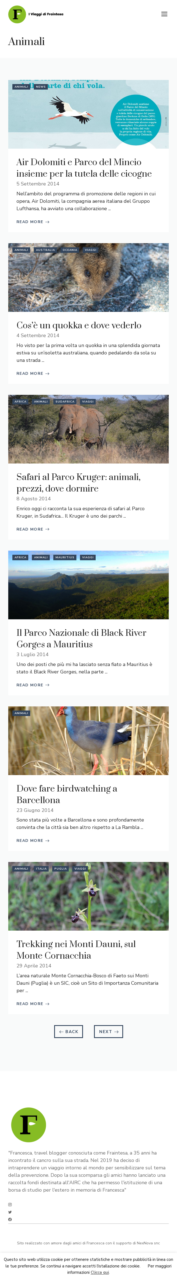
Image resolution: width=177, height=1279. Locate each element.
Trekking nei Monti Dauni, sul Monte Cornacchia (76, 950)
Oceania (70, 250)
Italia (41, 869)
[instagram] (10, 1204)
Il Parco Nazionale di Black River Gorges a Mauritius (81, 639)
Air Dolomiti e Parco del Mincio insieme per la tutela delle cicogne (84, 168)
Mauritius (65, 557)
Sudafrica (65, 402)
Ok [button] (144, 1266)
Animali (21, 87)
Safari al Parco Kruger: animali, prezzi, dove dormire (78, 483)
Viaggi (90, 250)
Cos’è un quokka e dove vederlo (79, 325)
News (41, 87)
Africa (20, 402)
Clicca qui (100, 1272)
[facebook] (10, 1219)
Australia (45, 250)
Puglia (60, 869)
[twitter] (10, 1212)
